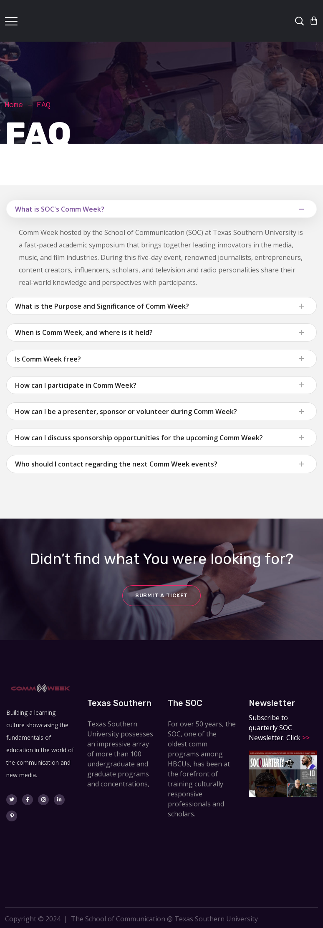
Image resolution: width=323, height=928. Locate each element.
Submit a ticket (161, 595)
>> (305, 737)
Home (14, 104)
